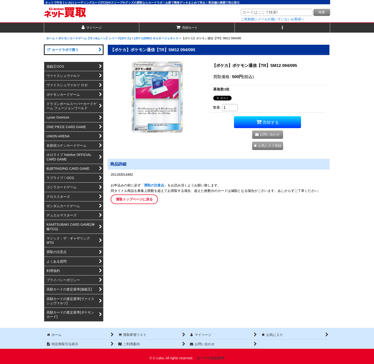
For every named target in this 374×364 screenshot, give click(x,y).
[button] (282, 28)
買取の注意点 (154, 185)
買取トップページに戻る (134, 199)
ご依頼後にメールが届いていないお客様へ (272, 19)
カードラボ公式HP (211, 358)
